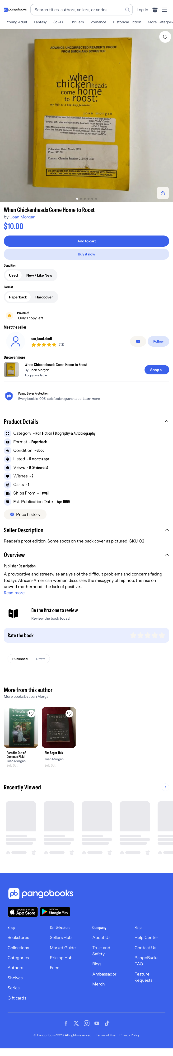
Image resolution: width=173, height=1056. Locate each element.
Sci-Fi (58, 22)
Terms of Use (106, 1035)
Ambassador (104, 973)
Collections (18, 947)
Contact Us (145, 947)
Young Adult (17, 22)
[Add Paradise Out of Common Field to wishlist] (31, 713)
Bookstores (18, 937)
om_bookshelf (41, 338)
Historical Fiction (127, 22)
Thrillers (77, 22)
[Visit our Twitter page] (76, 1023)
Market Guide (63, 947)
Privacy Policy (129, 1035)
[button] (86, 422)
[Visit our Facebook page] (66, 1023)
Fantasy (40, 22)
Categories (18, 957)
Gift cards (17, 997)
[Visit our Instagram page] (86, 1023)
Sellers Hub (61, 937)
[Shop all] (157, 369)
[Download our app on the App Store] (23, 912)
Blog (96, 963)
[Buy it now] (86, 254)
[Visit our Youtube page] (97, 1023)
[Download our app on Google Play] (55, 911)
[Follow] (158, 341)
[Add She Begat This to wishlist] (69, 713)
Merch (98, 983)
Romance (98, 22)
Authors (15, 967)
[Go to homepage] (15, 10)
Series (13, 987)
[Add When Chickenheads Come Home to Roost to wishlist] (165, 37)
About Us (101, 937)
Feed (55, 967)
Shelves (15, 977)
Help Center (146, 937)
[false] (138, 341)
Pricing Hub (61, 957)
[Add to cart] (86, 241)
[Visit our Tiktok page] (107, 1023)
